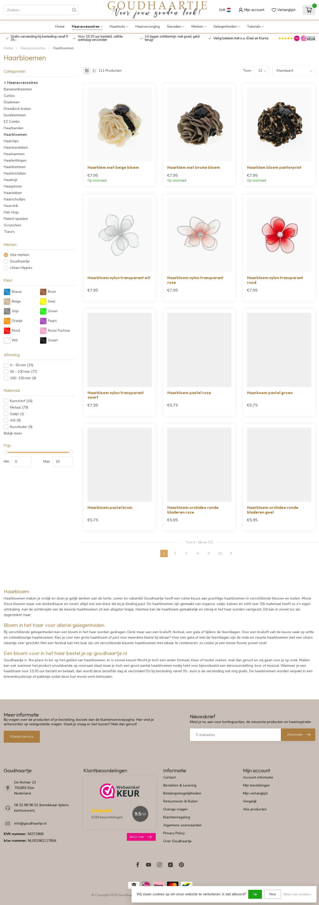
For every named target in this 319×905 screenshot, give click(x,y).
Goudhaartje (20, 261)
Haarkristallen (15, 173)
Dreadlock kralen (17, 108)
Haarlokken (13, 192)
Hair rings (11, 212)
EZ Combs (12, 121)
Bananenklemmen (18, 89)
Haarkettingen (15, 160)
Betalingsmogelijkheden (182, 793)
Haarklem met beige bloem (113, 167)
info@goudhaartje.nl (30, 823)
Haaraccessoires (85, 26)
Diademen (12, 102)
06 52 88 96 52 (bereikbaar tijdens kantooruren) (41, 808)
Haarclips (11, 141)
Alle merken (19, 255)
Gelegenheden (225, 26)
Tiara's (9, 231)
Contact (169, 777)
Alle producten (255, 809)
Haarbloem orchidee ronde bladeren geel (272, 509)
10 (220, 553)
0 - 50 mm (21, 365)
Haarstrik (11, 205)
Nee (272, 894)
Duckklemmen (15, 115)
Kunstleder (21, 427)
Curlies (9, 95)
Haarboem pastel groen (270, 393)
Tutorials (254, 26)
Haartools (117, 26)
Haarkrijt (10, 180)
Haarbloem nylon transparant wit (118, 278)
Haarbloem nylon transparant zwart (115, 395)
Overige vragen (175, 809)
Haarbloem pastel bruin (109, 507)
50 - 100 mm (23, 371)
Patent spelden (16, 218)
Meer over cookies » (297, 894)
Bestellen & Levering (179, 785)
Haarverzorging (147, 26)
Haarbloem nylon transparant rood (275, 280)
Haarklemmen (15, 167)
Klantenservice (21, 736)
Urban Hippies (21, 268)
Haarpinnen (13, 186)
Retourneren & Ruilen (180, 801)
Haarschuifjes (14, 199)
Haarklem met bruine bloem (193, 167)
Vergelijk (250, 801)
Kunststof (21, 401)
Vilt (15, 420)
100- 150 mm (23, 378)
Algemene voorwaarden (182, 825)
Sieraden (174, 26)
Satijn (17, 414)
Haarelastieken (16, 147)
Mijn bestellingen (256, 785)
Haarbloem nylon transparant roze (195, 280)
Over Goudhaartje (177, 841)
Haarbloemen (63, 48)
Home (60, 26)
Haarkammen (14, 154)
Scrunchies (12, 225)
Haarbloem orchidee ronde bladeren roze (193, 509)
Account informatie (258, 777)
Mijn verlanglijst (255, 793)
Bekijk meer (13, 433)
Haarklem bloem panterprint (274, 167)
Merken (197, 26)
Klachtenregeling (176, 817)
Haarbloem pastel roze (189, 393)
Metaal (19, 407)
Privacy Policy (174, 833)
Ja (255, 894)
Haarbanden (13, 128)
